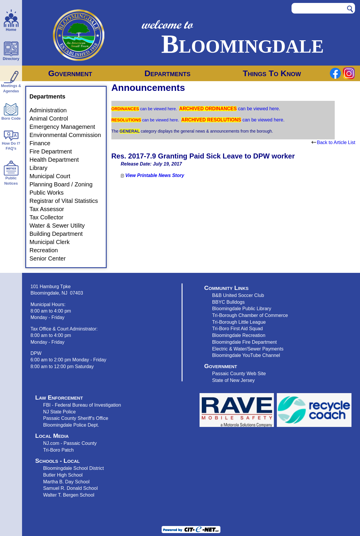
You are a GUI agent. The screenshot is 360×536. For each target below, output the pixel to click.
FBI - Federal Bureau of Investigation (82, 405)
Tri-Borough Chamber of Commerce (250, 315)
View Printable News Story (152, 175)
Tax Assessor (50, 209)
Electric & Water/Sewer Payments (248, 348)
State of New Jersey (233, 380)
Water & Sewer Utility (60, 225)
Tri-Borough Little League (239, 322)
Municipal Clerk (53, 242)
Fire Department (54, 151)
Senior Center (51, 258)
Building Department (59, 234)
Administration (51, 110)
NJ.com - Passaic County (70, 443)
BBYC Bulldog (227, 302)
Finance (43, 143)
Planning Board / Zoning (64, 184)
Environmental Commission (68, 135)
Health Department (57, 159)
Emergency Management (65, 126)
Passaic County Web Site (239, 373)
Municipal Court (53, 176)
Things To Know (272, 73)
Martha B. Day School (66, 481)
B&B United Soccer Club (238, 295)
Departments (167, 73)
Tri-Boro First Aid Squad (237, 328)
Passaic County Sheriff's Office (75, 418)
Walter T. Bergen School (68, 494)
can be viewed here (157, 108)
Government (70, 73)
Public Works (49, 192)
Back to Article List (333, 142)
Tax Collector (49, 217)
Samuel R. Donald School (70, 488)
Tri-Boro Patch (58, 449)
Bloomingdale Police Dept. (71, 425)
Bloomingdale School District (73, 468)
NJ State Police (59, 411)
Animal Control (52, 118)
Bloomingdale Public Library (241, 308)
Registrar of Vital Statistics (67, 201)
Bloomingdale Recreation (238, 335)
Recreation (47, 250)
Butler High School (63, 474)
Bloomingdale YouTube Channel (246, 355)
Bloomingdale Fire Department (244, 342)
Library (41, 168)
